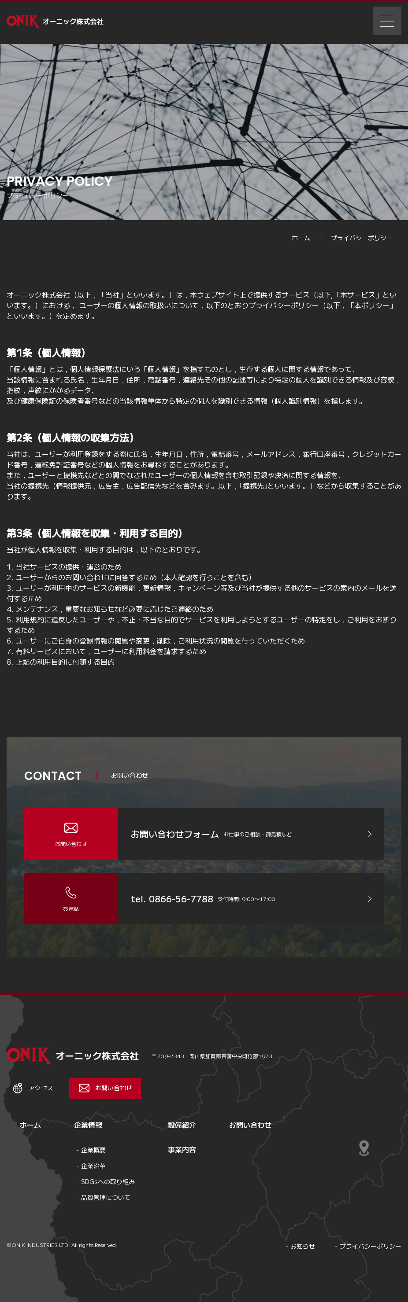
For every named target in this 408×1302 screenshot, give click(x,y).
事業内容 (182, 1149)
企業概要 (93, 1149)
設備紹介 (182, 1124)
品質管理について (105, 1197)
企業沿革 (93, 1165)
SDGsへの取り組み (108, 1181)
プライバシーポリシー (370, 1246)
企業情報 (88, 1124)
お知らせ (302, 1246)
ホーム (30, 1124)
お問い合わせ (250, 1124)
